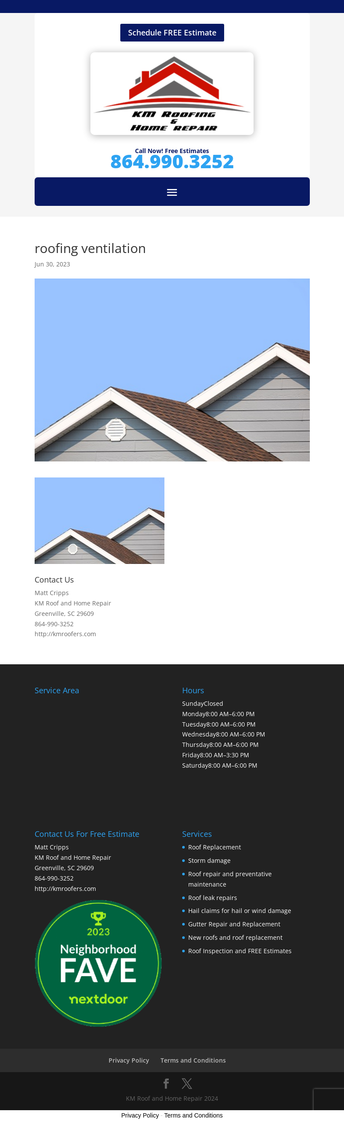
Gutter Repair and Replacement (234, 924)
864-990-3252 (54, 624)
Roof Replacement (214, 847)
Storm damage (209, 860)
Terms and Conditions (193, 1060)
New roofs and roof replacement (235, 937)
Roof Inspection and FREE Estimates (240, 951)
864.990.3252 (172, 161)
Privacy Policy (129, 1060)
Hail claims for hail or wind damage (239, 910)
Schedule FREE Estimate (172, 32)
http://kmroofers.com (65, 634)
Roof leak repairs (212, 898)
